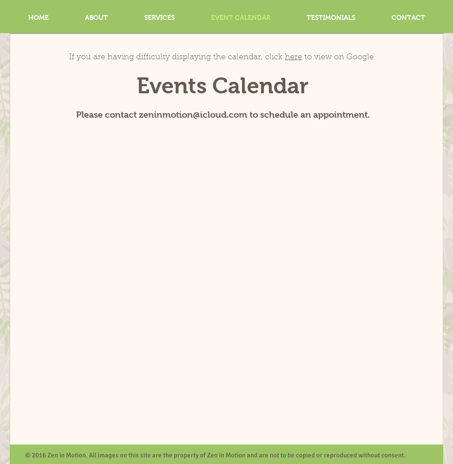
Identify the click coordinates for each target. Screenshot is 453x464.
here (293, 57)
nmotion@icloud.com (202, 114)
